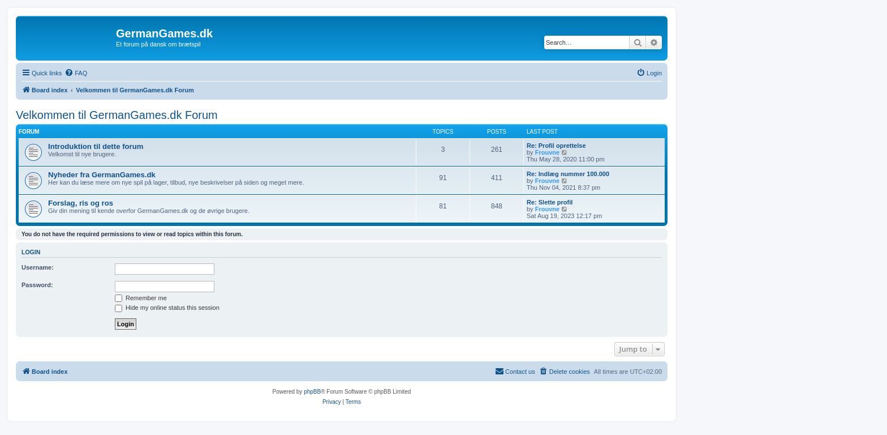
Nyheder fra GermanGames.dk (102, 174)
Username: (37, 267)
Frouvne (547, 152)
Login (30, 252)
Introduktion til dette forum (96, 146)
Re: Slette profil (549, 202)
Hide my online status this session (167, 307)
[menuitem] (75, 73)
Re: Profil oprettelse (556, 145)
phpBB (312, 392)
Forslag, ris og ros (80, 203)
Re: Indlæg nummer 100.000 (568, 173)
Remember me (141, 298)
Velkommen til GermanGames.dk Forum (117, 115)
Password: (37, 285)
